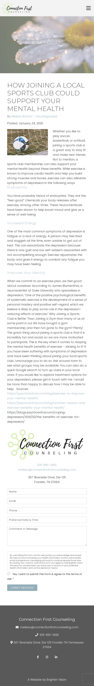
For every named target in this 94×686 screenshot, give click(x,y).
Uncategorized (46, 116)
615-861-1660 (47, 465)
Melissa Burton (21, 116)
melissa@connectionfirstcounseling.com (47, 470)
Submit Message (22, 587)
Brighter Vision (56, 680)
